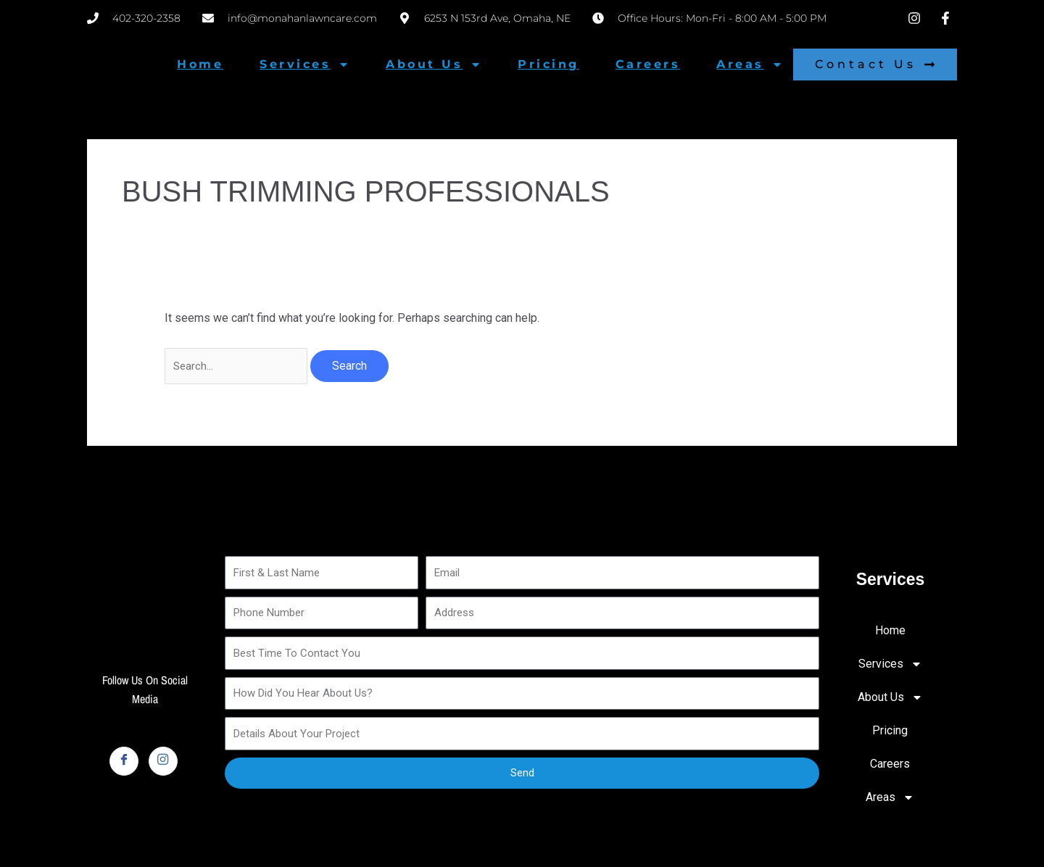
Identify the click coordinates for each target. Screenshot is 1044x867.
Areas (749, 64)
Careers (648, 64)
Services (304, 64)
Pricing (548, 64)
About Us (433, 64)
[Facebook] (123, 762)
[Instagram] (163, 762)
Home (200, 64)
